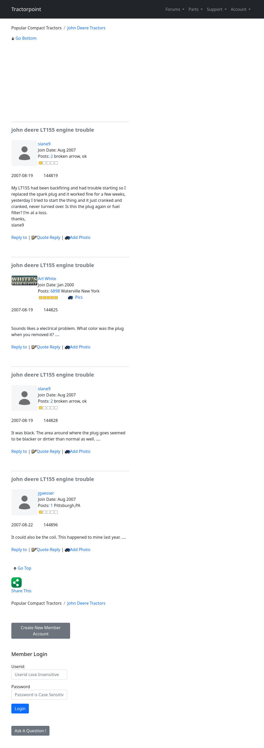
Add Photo (80, 237)
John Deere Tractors (86, 28)
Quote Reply (45, 237)
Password (20, 686)
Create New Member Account (41, 631)
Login (20, 708)
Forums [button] (173, 9)
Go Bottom (24, 38)
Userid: (18, 666)
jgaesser (46, 493)
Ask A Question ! (30, 731)
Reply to (19, 237)
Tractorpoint (26, 9)
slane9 (44, 144)
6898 (55, 291)
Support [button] (215, 9)
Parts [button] (194, 9)
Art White (47, 278)
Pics (75, 297)
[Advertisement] (70, 81)
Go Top (22, 568)
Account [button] (239, 9)
